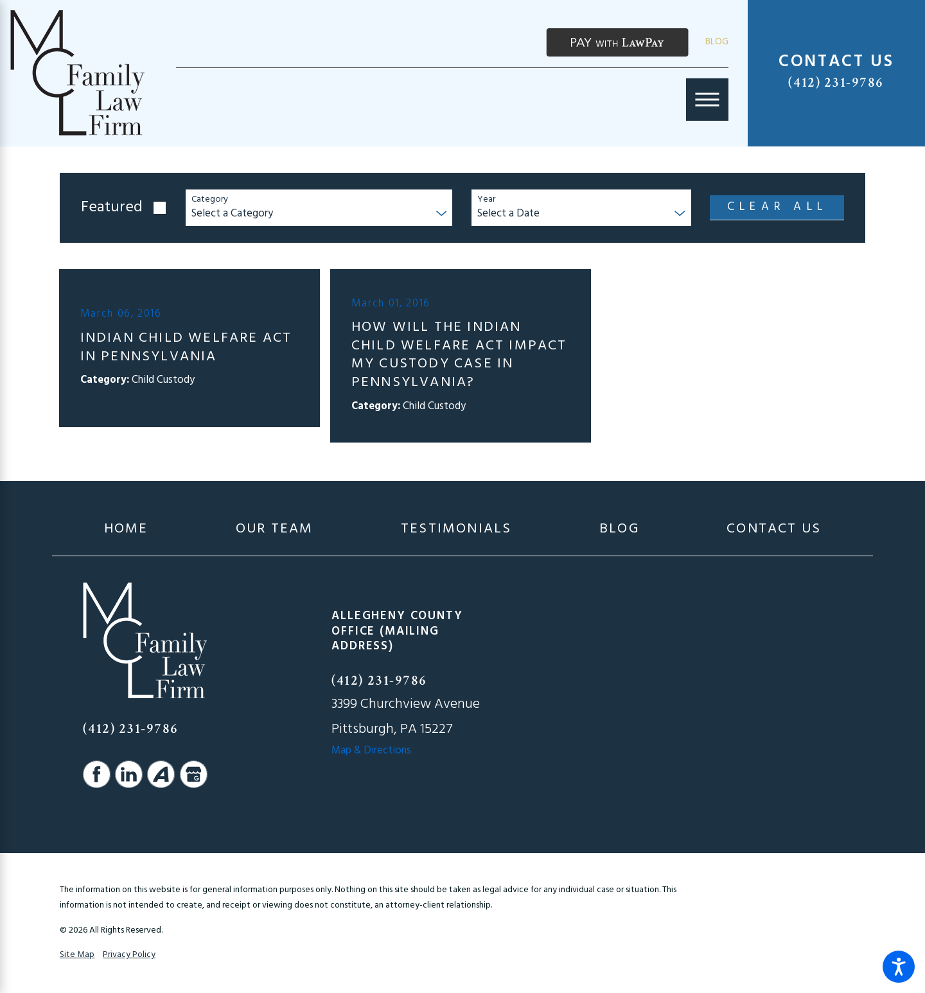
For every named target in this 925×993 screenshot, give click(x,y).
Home (126, 529)
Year (486, 200)
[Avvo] (161, 774)
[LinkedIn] (129, 774)
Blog (716, 41)
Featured (112, 208)
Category (209, 200)
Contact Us (774, 529)
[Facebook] (96, 774)
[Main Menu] (707, 99)
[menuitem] (126, 529)
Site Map (77, 955)
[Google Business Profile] (193, 774)
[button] (899, 967)
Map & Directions (371, 751)
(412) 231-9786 (836, 82)
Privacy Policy (129, 955)
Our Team (274, 529)
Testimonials (456, 529)
